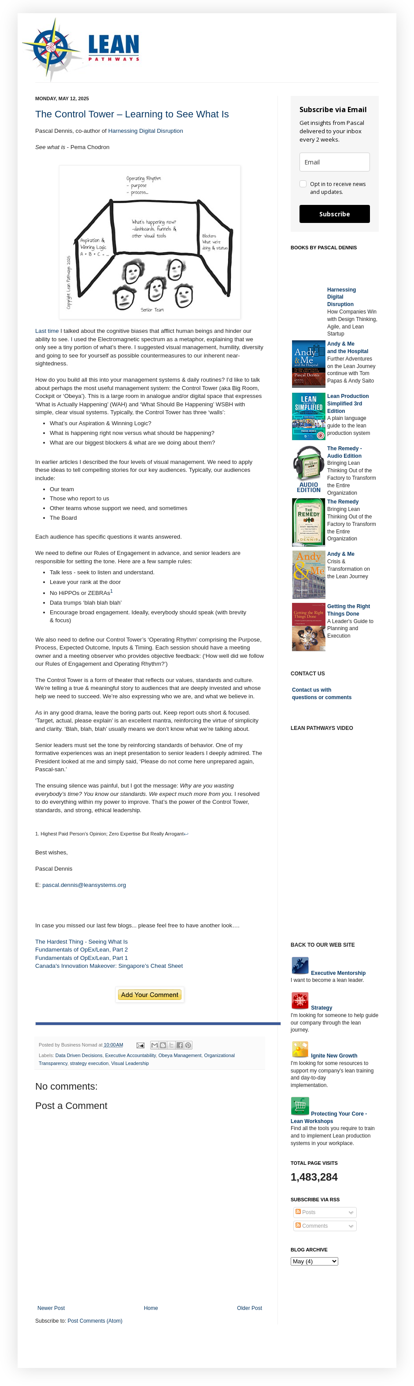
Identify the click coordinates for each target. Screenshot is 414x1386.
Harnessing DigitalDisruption (341, 297)
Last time (47, 331)
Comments (312, 1226)
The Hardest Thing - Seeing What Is (81, 941)
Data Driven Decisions (79, 1055)
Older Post (249, 1308)
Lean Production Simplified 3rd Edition (348, 403)
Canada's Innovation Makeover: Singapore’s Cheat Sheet (109, 966)
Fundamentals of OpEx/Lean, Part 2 (81, 949)
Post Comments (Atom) (94, 1321)
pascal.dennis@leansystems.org (84, 885)
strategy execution (89, 1063)
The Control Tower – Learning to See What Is (132, 114)
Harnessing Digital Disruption (145, 131)
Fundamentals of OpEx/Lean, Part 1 (81, 958)
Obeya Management (180, 1055)
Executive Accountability (130, 1055)
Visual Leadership (130, 1063)
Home (151, 1308)
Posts (305, 1212)
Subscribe (334, 214)
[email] (334, 162)
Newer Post (51, 1308)
